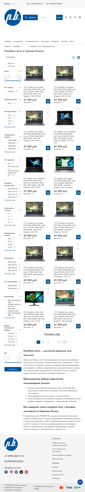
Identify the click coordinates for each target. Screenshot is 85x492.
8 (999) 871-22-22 (54, 4)
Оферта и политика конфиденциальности (59, 444)
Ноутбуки (7, 41)
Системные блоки (32, 41)
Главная (7, 46)
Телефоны (55, 41)
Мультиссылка (57, 471)
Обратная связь (57, 459)
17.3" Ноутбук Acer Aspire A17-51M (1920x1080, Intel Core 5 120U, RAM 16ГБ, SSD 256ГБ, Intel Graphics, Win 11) (33, 272)
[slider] (5, 80)
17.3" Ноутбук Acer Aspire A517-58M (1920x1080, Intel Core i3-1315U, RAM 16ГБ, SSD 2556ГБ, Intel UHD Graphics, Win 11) (64, 227)
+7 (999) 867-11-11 (35, 4)
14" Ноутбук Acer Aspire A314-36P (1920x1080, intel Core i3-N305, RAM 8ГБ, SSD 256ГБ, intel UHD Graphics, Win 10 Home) (64, 183)
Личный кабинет (57, 475)
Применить (13, 369)
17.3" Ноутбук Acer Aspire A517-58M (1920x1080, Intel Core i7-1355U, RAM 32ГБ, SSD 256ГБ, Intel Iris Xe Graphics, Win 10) (34, 227)
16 (59, 342)
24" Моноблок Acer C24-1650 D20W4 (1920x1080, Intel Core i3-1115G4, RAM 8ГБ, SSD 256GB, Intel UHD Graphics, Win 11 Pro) (34, 316)
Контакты (55, 467)
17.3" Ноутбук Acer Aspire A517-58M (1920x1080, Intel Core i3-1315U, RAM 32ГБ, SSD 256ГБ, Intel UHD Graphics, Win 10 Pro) (34, 136)
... (25, 46)
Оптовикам (56, 478)
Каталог (7, 3)
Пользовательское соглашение (58, 450)
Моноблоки (18, 41)
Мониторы (45, 41)
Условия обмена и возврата (61, 455)
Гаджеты (64, 41)
